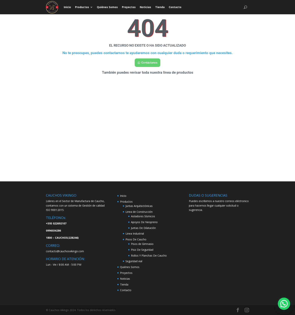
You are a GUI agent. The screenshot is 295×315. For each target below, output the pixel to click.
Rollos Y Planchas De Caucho (149, 255)
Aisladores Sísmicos (143, 216)
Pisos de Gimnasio (142, 244)
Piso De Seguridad (142, 249)
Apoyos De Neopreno (144, 222)
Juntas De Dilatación (143, 228)
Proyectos (129, 7)
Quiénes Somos (107, 7)
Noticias (145, 7)
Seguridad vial (133, 261)
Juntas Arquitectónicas (139, 206)
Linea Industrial (134, 233)
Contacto (175, 7)
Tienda (160, 7)
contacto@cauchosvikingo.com (65, 251)
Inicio (67, 7)
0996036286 (53, 230)
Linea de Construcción (139, 212)
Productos (82, 7)
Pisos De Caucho (135, 239)
